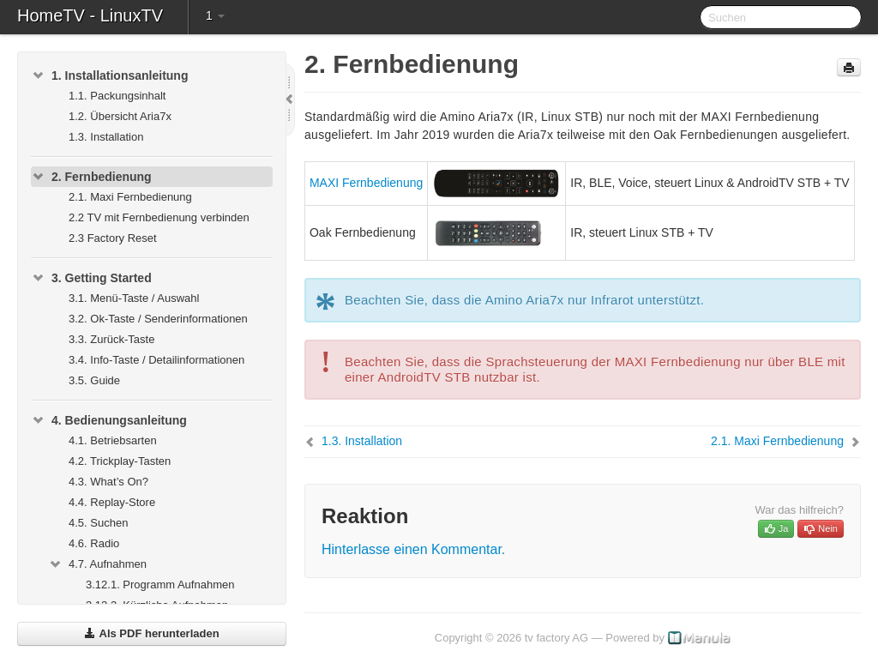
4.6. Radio (94, 543)
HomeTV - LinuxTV (90, 15)
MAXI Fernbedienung (366, 183)
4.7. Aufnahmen (97, 564)
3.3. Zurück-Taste (111, 339)
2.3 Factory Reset (113, 238)
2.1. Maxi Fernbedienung (130, 196)
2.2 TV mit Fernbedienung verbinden (159, 217)
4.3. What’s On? (108, 481)
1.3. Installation (106, 136)
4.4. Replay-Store (112, 502)
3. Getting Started (91, 278)
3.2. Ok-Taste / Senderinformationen (158, 318)
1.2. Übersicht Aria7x (120, 116)
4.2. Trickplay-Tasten (120, 461)
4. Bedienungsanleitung (109, 420)
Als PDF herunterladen (151, 633)
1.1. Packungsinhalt (117, 95)
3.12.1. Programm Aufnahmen (160, 584)
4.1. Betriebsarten (113, 440)
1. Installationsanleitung (109, 75)
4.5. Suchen (98, 522)
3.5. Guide (94, 380)
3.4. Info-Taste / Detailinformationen (156, 359)
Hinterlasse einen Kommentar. (413, 549)
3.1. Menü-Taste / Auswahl (134, 298)
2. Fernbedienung (91, 176)
